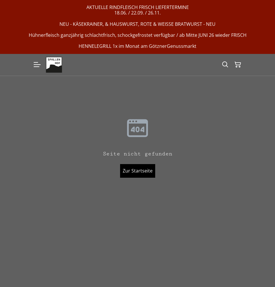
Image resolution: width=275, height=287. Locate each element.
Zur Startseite (138, 171)
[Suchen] (225, 64)
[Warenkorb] (237, 64)
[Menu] (37, 65)
